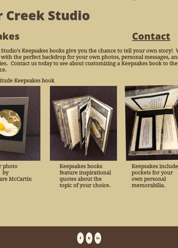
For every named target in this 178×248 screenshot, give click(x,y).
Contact (151, 36)
